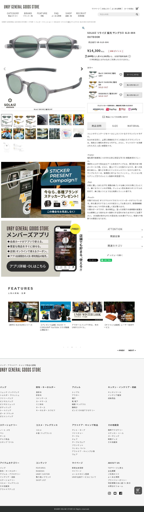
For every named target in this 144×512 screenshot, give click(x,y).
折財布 (39, 395)
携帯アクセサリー (115, 430)
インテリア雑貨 (114, 395)
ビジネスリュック (7, 404)
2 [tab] (67, 347)
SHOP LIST (41, 480)
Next (82, 69)
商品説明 (97, 125)
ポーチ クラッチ (7, 413)
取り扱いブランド (43, 477)
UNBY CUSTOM (43, 474)
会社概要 (112, 471)
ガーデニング (113, 436)
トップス (76, 392)
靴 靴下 (75, 401)
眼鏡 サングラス (79, 404)
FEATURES (41, 468)
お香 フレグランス (44, 433)
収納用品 (112, 398)
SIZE (115, 125)
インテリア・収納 (7, 477)
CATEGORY (13, 14)
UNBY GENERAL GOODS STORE (14, 22)
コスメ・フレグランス (47, 425)
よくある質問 (116, 8)
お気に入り (106, 8)
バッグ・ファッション (44, 22)
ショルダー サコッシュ (10, 395)
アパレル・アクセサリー (10, 474)
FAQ (56, 14)
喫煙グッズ (112, 439)
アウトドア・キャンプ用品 (85, 425)
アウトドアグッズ (7, 489)
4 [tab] (76, 347)
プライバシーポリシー (117, 480)
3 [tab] (72, 347)
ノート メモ (5, 430)
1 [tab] (63, 347)
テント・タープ (78, 430)
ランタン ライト (79, 448)
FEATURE (42, 14)
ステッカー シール (116, 433)
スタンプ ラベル (7, 442)
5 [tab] (80, 347)
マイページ (96, 8)
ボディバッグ (5, 407)
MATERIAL (134, 125)
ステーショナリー (8, 425)
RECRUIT (81, 14)
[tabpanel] (24, 314)
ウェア (75, 454)
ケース (2, 436)
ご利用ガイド (113, 474)
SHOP (69, 14)
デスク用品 (4, 439)
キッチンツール (114, 392)
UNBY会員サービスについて (84, 477)
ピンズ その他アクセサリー (83, 410)
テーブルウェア (78, 442)
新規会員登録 (77, 468)
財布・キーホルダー (46, 387)
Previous (4, 69)
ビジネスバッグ (6, 401)
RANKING (40, 471)
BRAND (28, 14)
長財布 (39, 392)
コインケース (41, 398)
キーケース (40, 407)
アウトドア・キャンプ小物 (83, 451)
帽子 (74, 398)
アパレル (76, 387)
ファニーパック (6, 398)
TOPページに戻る (115, 468)
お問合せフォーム (115, 486)
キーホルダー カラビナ (46, 410)
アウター (76, 395)
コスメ (39, 430)
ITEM (31, 22)
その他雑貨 (113, 425)
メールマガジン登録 (80, 474)
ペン (2, 433)
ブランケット (77, 445)
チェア (75, 439)
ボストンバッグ (6, 416)
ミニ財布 (40, 404)
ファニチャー (77, 433)
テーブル (75, 436)
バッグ (3, 387)
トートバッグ (5, 410)
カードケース (41, 401)
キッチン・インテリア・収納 (122, 387)
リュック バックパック (9, 392)
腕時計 (75, 407)
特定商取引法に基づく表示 (119, 483)
